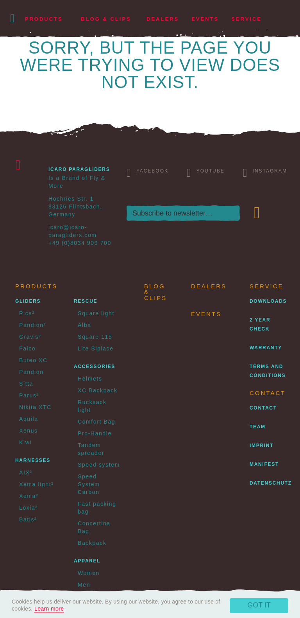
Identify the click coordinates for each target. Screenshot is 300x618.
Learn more (49, 608)
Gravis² (30, 337)
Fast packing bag (97, 508)
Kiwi (25, 442)
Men (84, 585)
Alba (84, 325)
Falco (27, 348)
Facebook (147, 172)
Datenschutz (271, 483)
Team (258, 426)
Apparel (87, 561)
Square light (96, 313)
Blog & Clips (106, 19)
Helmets (90, 378)
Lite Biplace (96, 348)
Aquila (28, 419)
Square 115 (95, 337)
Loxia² (28, 508)
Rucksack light (92, 406)
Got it (259, 605)
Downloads (268, 301)
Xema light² (36, 484)
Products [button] (44, 19)
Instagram (265, 172)
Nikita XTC (35, 407)
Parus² (29, 395)
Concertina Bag (94, 527)
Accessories (94, 366)
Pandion (31, 372)
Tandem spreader (91, 449)
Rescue (85, 301)
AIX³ (25, 472)
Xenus (28, 431)
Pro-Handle (95, 433)
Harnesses (32, 460)
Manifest (264, 464)
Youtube (206, 172)
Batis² (28, 519)
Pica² (27, 313)
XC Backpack (98, 390)
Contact (263, 408)
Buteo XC (33, 360)
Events (205, 19)
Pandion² (32, 325)
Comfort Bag (96, 422)
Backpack (92, 543)
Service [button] (246, 19)
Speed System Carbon (89, 484)
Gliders (28, 301)
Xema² (28, 496)
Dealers (162, 19)
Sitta (26, 384)
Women (89, 573)
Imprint (261, 445)
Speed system (99, 465)
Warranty (266, 347)
